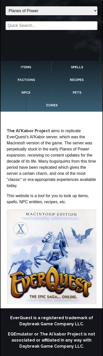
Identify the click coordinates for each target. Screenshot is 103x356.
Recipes (77, 80)
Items (26, 67)
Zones (52, 105)
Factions (26, 80)
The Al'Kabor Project (28, 130)
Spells (77, 67)
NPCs (25, 92)
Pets (77, 92)
